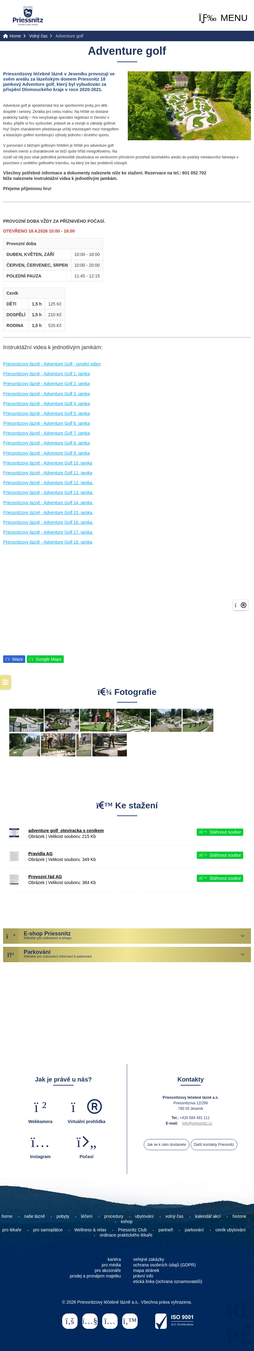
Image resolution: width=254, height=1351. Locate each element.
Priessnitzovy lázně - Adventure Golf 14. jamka (48, 502)
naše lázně (34, 1216)
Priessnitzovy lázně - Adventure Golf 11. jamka (47, 472)
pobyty (63, 1216)
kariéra (114, 1259)
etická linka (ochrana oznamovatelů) (167, 1281)
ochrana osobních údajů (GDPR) (164, 1264)
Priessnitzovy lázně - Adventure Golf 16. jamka (48, 522)
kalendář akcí (208, 1216)
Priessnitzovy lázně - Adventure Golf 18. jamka (47, 542)
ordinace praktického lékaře (127, 1235)
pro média (111, 1264)
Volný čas (38, 36)
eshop (126, 1221)
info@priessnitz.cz (197, 1123)
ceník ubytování (231, 1229)
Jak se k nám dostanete (166, 1144)
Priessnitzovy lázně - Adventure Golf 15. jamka (48, 512)
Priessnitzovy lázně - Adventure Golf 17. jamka (48, 532)
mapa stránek (146, 1270)
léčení (86, 1216)
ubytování (144, 1216)
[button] (223, 17)
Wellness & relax (90, 1229)
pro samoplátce (48, 1229)
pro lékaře (11, 1229)
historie (239, 1216)
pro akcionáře (108, 1270)
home (7, 1216)
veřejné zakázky (148, 1259)
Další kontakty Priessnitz (214, 1144)
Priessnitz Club (132, 1229)
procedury (113, 1216)
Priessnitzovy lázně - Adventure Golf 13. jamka (48, 492)
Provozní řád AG (45, 876)
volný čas (174, 1216)
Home (28, 16)
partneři (166, 1229)
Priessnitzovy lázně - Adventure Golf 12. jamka (48, 482)
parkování (194, 1229)
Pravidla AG (40, 853)
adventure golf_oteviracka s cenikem (66, 830)
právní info (143, 1275)
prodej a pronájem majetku (95, 1275)
